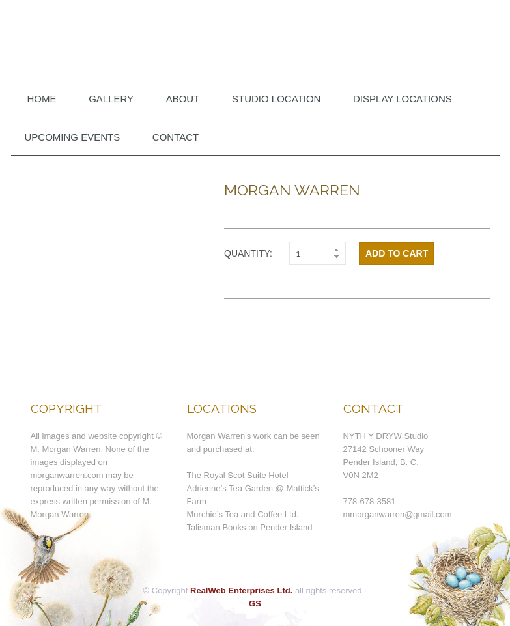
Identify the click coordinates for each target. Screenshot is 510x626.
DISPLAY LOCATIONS (402, 98)
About (183, 98)
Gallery (111, 98)
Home (42, 98)
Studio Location (276, 98)
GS (255, 603)
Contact (175, 137)
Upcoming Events (72, 137)
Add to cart (396, 253)
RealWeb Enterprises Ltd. (241, 590)
